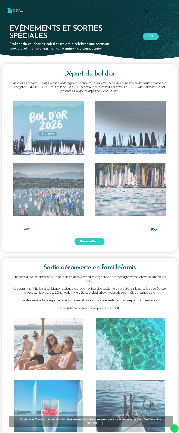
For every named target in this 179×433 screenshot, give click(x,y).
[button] (146, 11)
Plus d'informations (153, 419)
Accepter (93, 423)
